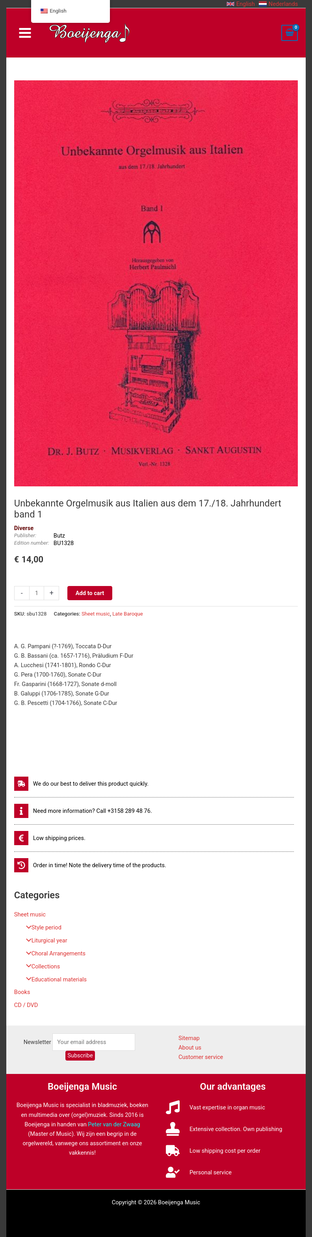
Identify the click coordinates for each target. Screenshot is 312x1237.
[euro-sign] (49, 838)
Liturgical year (44, 940)
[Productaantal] (36, 593)
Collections (41, 966)
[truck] (213, 1150)
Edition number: (31, 543)
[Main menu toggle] (25, 33)
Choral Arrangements (53, 953)
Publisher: (25, 535)
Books (22, 992)
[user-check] (199, 1172)
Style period (41, 927)
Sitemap (189, 1038)
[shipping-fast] (81, 784)
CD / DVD (26, 1005)
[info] (83, 811)
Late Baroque (127, 614)
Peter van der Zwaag (114, 1124)
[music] (215, 1107)
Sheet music (30, 914)
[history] (90, 865)
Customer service (200, 1057)
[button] (241, 4)
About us (189, 1047)
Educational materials (54, 979)
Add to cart (90, 593)
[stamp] (224, 1129)
